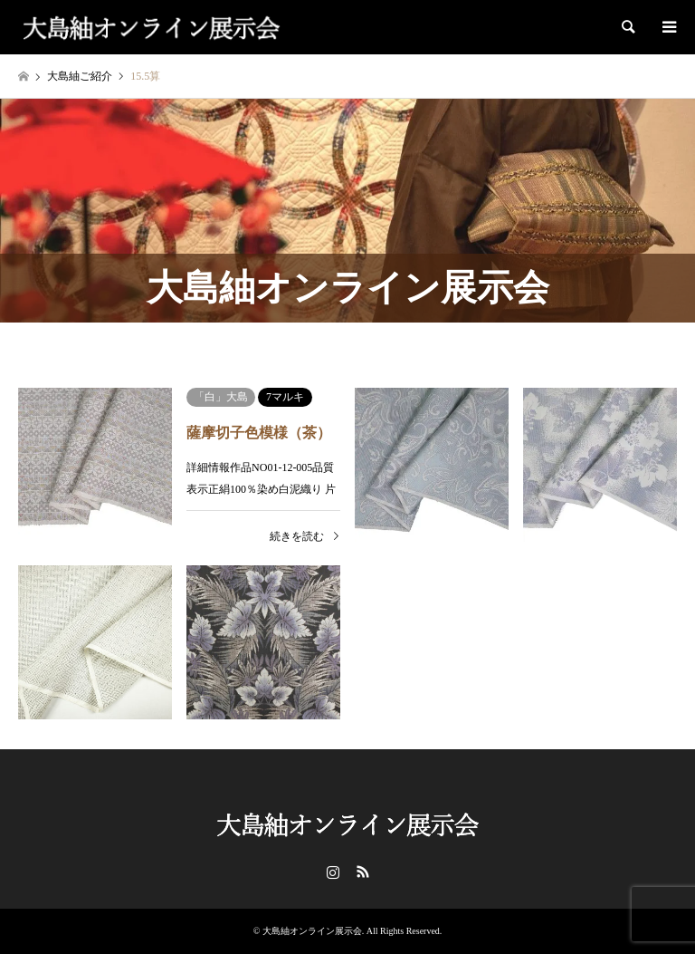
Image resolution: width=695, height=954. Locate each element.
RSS (363, 871)
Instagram (333, 871)
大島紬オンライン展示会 (312, 931)
